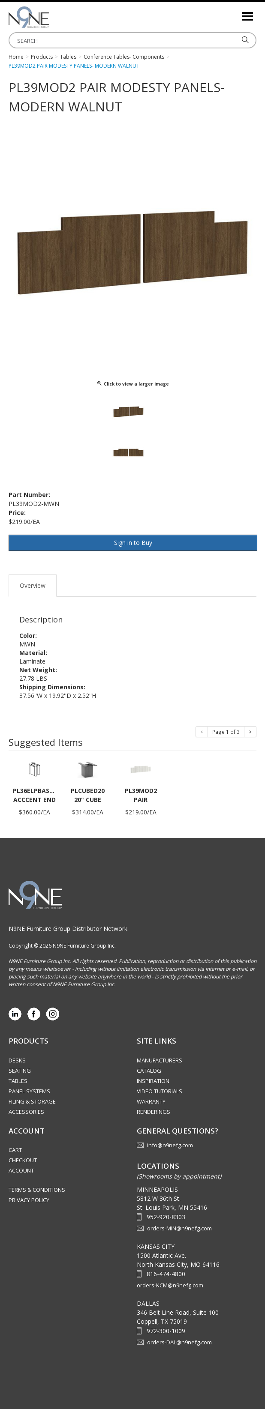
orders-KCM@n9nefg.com (170, 1285)
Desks (17, 1060)
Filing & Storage (32, 1101)
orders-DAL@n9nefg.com (179, 1342)
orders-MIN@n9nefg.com (179, 1228)
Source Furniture (51, 17)
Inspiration (153, 1081)
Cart (15, 1150)
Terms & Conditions (37, 1190)
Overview (32, 585)
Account (21, 1170)
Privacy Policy (29, 1200)
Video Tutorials (159, 1091)
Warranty (151, 1101)
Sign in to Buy (133, 542)
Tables (18, 1081)
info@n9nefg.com (170, 1145)
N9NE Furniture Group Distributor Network (68, 928)
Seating (20, 1070)
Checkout (23, 1160)
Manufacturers (159, 1060)
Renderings (153, 1112)
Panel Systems (29, 1091)
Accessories (26, 1112)
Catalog (149, 1070)
